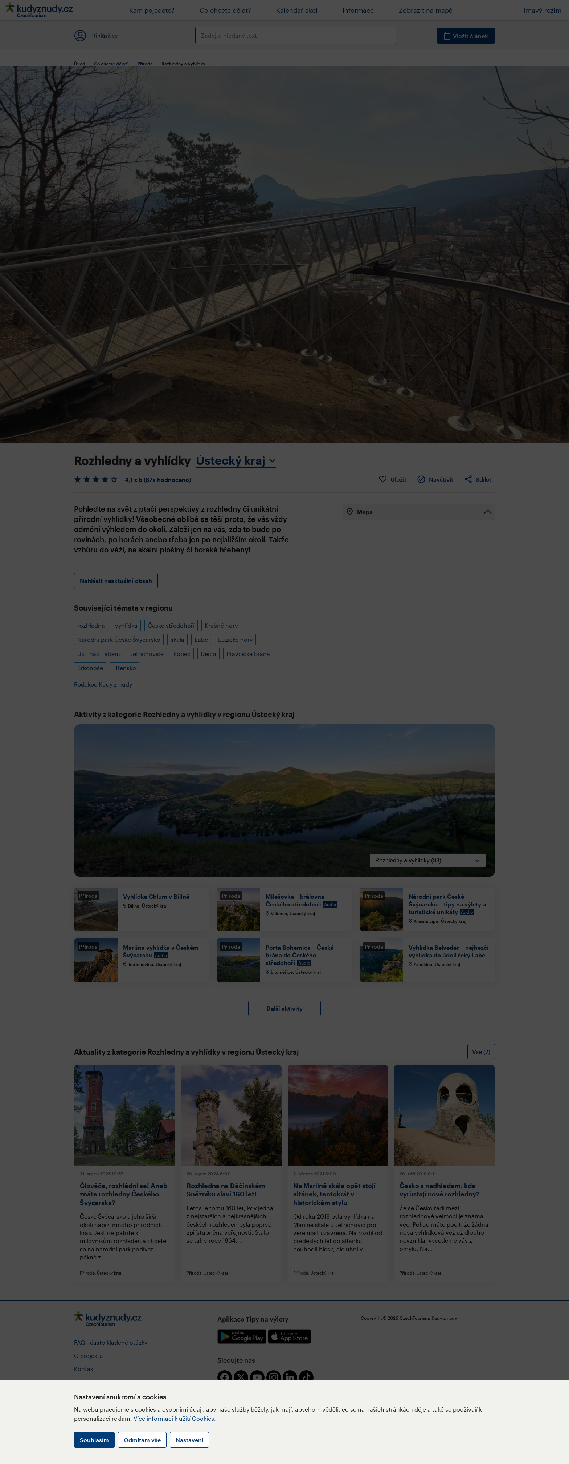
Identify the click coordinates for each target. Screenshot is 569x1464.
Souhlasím (94, 1439)
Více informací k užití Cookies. (175, 1418)
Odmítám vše (142, 1439)
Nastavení (189, 1439)
